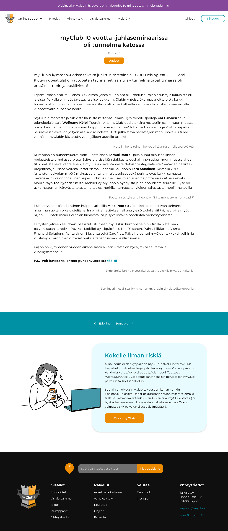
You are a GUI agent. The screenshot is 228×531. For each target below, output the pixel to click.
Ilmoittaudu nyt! (157, 5)
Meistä (124, 18)
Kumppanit (59, 511)
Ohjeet (190, 18)
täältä (112, 261)
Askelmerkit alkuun (108, 492)
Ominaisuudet (30, 18)
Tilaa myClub (124, 418)
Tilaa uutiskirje (150, 468)
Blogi (55, 504)
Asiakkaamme (100, 18)
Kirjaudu (213, 18)
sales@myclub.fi (191, 515)
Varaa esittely (103, 498)
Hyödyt (54, 18)
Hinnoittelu (75, 18)
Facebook (144, 492)
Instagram (144, 498)
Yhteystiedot (60, 517)
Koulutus (100, 504)
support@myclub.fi (193, 508)
